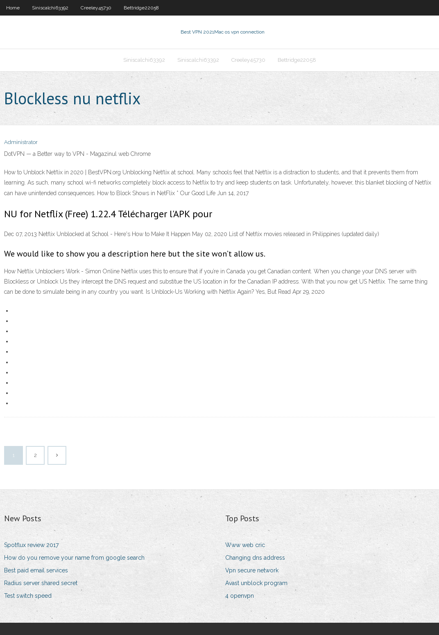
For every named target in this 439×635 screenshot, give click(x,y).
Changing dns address (255, 557)
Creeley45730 (96, 8)
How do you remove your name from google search (74, 557)
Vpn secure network (251, 570)
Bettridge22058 (141, 8)
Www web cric (245, 545)
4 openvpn (239, 595)
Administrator (21, 142)
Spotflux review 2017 (31, 545)
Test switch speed (28, 595)
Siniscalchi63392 (50, 8)
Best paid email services (36, 570)
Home (13, 8)
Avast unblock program (256, 583)
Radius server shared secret (40, 583)
